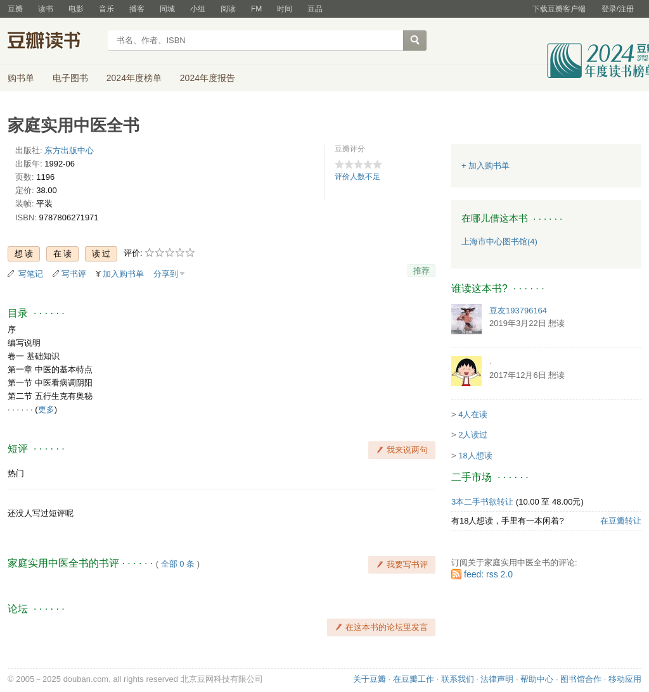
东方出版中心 (69, 150)
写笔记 (30, 274)
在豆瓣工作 (413, 679)
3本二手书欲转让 (482, 501)
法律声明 (496, 679)
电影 (76, 8)
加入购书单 (123, 274)
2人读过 (472, 434)
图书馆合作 (580, 679)
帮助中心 (536, 679)
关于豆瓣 (369, 679)
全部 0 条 (178, 564)
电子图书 (70, 78)
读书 (45, 8)
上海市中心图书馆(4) (499, 241)
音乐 (106, 8)
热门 (16, 473)
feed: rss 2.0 (488, 574)
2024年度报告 (207, 78)
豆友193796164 (518, 310)
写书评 (73, 274)
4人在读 (472, 414)
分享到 (165, 274)
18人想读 (475, 455)
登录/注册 (617, 8)
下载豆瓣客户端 (559, 8)
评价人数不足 (357, 176)
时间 (284, 8)
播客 (137, 8)
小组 (197, 8)
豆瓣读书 (54, 42)
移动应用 (624, 679)
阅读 (228, 8)
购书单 (21, 78)
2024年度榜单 (134, 78)
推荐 (421, 270)
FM (256, 8)
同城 (167, 8)
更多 (46, 409)
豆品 (315, 8)
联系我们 (457, 679)
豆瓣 (15, 8)
